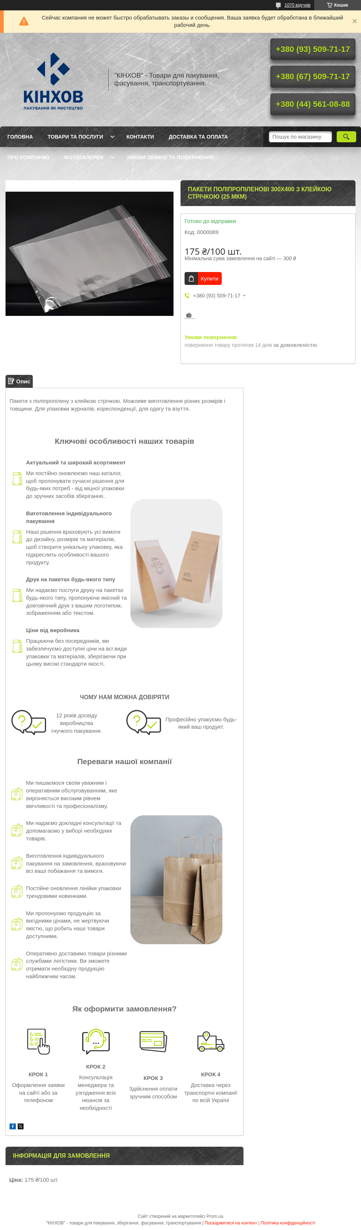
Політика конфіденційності (288, 1223)
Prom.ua (215, 1216)
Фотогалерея (84, 157)
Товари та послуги (75, 137)
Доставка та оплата (198, 137)
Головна (20, 137)
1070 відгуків (297, 5)
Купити (209, 278)
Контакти (140, 137)
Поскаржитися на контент (231, 1223)
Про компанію (28, 157)
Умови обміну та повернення (170, 157)
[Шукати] (346, 136)
